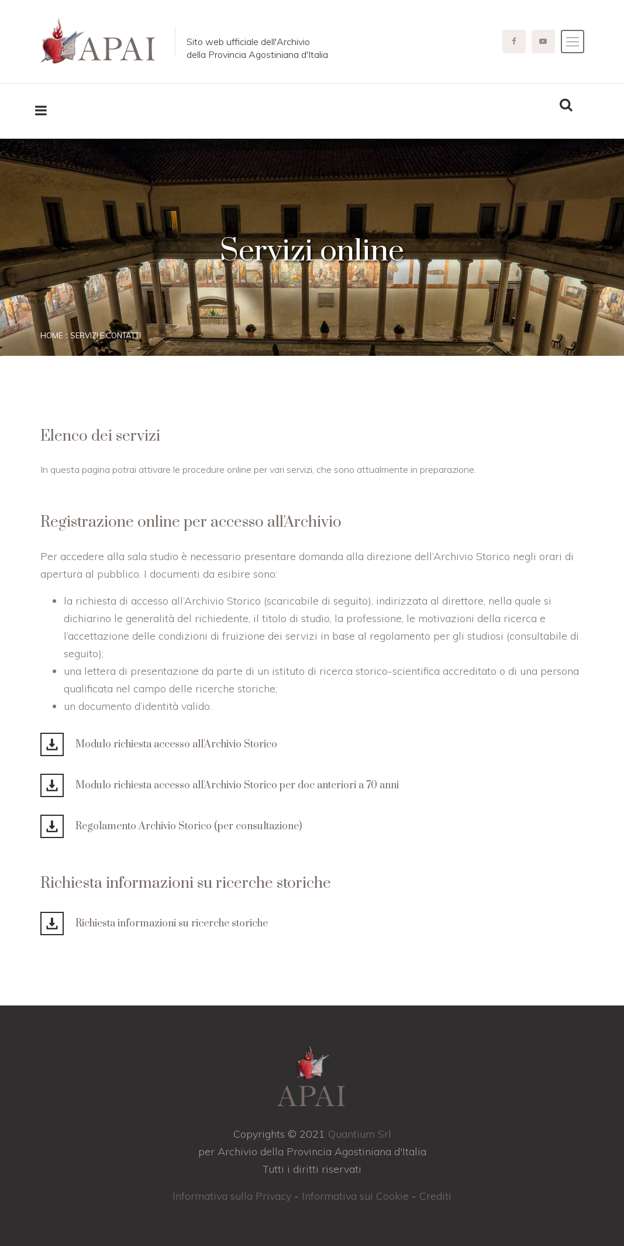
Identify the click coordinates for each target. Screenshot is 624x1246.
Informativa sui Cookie (355, 1196)
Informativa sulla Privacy (232, 1196)
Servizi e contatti (105, 335)
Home (51, 335)
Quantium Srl (359, 1134)
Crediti (435, 1196)
